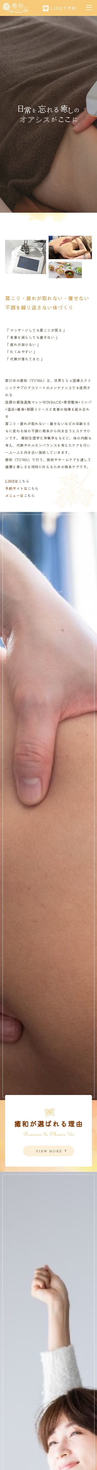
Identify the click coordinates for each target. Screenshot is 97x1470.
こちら (24, 481)
